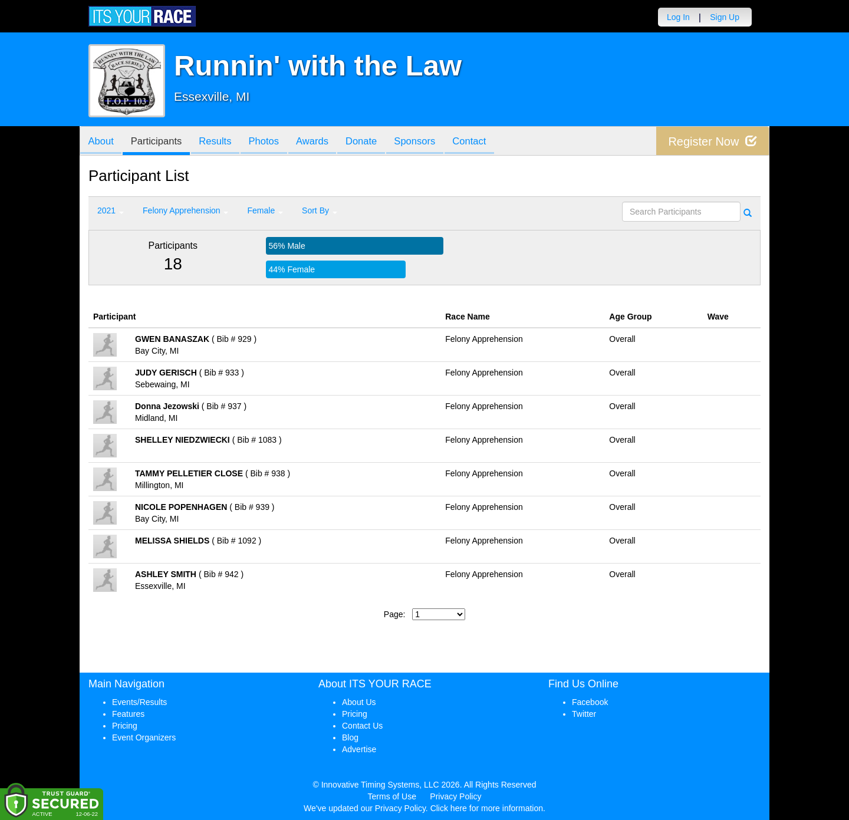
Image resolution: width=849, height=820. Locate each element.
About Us (359, 702)
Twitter (584, 714)
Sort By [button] (319, 210)
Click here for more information (486, 808)
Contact (486, 141)
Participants (160, 141)
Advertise (359, 749)
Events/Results (139, 702)
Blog (350, 737)
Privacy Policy (455, 796)
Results (221, 141)
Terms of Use (392, 796)
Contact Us (362, 725)
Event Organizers (144, 737)
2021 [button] (110, 210)
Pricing (124, 725)
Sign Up (724, 17)
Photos (271, 141)
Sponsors (429, 141)
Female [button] (265, 210)
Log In (678, 17)
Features (128, 714)
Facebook (590, 702)
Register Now (712, 141)
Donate (373, 141)
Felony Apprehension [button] (185, 210)
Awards (322, 141)
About (102, 141)
